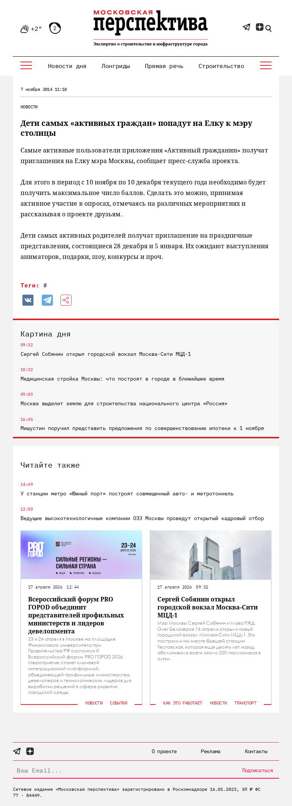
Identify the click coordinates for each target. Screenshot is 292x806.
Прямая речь (164, 66)
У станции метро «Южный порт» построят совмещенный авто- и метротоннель (127, 493)
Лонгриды (116, 66)
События (118, 703)
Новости (29, 106)
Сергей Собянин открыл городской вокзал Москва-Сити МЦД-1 (106, 354)
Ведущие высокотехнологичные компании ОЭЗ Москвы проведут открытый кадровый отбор (142, 518)
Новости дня (67, 66)
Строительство (221, 66)
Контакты (256, 751)
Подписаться (257, 770)
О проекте (164, 751)
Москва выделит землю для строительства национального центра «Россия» (124, 403)
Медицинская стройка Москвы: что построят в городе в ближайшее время (122, 378)
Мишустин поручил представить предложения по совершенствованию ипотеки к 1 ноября (142, 428)
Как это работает (182, 703)
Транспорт (245, 703)
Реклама (210, 751)
